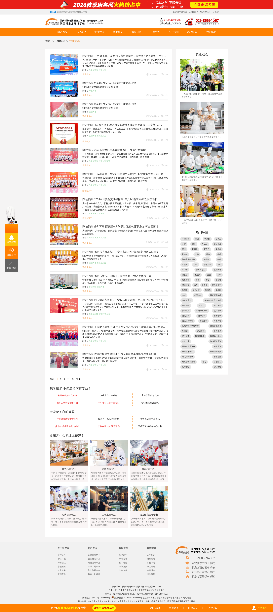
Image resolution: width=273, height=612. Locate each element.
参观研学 (217, 331)
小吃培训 (185, 239)
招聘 (219, 259)
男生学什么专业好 (150, 395)
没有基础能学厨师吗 (150, 419)
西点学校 (217, 305)
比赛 (184, 244)
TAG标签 (60, 41)
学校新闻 (88, 55)
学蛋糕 (218, 249)
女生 (197, 254)
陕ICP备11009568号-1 (102, 598)
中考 (184, 295)
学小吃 (218, 290)
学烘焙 (206, 259)
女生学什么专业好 (108, 395)
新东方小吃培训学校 (203, 572)
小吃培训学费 (215, 352)
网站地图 (187, 598)
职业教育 (185, 311)
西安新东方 (93, 70)
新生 (219, 264)
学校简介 (81, 31)
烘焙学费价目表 (188, 362)
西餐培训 (217, 316)
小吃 (196, 264)
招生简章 (185, 336)
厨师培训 (201, 316)
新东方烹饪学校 (188, 259)
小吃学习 (217, 362)
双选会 (185, 275)
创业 (209, 275)
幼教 (196, 285)
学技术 (185, 264)
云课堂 (216, 12)
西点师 (197, 275)
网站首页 (62, 31)
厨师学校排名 (215, 336)
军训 (197, 239)
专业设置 (99, 31)
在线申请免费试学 (104, 607)
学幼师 (205, 244)
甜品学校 (217, 367)
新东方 (206, 249)
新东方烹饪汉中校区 (203, 576)
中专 (204, 362)
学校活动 (88, 83)
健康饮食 (185, 285)
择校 (219, 254)
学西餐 (185, 290)
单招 (207, 280)
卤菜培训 (185, 305)
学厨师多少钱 (201, 311)
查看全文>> (87, 74)
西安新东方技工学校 (203, 563)
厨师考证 (193, 607)
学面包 (208, 290)
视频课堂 (210, 31)
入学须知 (173, 31)
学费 (197, 280)
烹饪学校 (185, 280)
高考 (184, 249)
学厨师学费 (199, 336)
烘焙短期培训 (215, 326)
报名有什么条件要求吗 (108, 419)
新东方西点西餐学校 (203, 567)
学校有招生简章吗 (150, 403)
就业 (194, 244)
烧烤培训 (200, 331)
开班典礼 (217, 321)
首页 (48, 41)
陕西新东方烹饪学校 (213, 300)
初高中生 (198, 295)
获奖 (108, 161)
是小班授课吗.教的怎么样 (67, 426)
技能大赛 (74, 41)
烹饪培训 (217, 311)
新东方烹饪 (200, 270)
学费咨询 (174, 607)
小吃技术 (185, 341)
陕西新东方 (216, 285)
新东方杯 (92, 213)
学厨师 (218, 280)
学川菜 (185, 331)
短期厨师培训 (215, 341)
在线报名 (214, 607)
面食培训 (217, 346)
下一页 (70, 379)
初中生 (185, 254)
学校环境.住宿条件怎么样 (150, 426)
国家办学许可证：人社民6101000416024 (191, 12)
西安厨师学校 (215, 295)
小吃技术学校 (187, 352)
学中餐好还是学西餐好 (108, 403)
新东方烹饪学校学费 (190, 326)
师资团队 (136, 31)
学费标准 (155, 31)
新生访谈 (185, 367)
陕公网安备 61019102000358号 (128, 598)
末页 (78, 379)
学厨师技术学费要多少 (67, 419)
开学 (219, 275)
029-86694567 (205, 558)
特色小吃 (196, 290)
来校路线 (192, 31)
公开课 (205, 285)
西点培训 (185, 316)
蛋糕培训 (203, 321)
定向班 (218, 239)
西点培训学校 (187, 321)
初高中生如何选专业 (67, 395)
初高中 (195, 249)
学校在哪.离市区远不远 (109, 426)
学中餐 (185, 270)
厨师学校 (217, 244)
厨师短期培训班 (188, 346)
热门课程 (155, 607)
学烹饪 (207, 239)
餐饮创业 (217, 357)
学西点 (201, 305)
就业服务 (118, 31)
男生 (208, 254)
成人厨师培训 (187, 357)
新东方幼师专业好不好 (67, 403)
